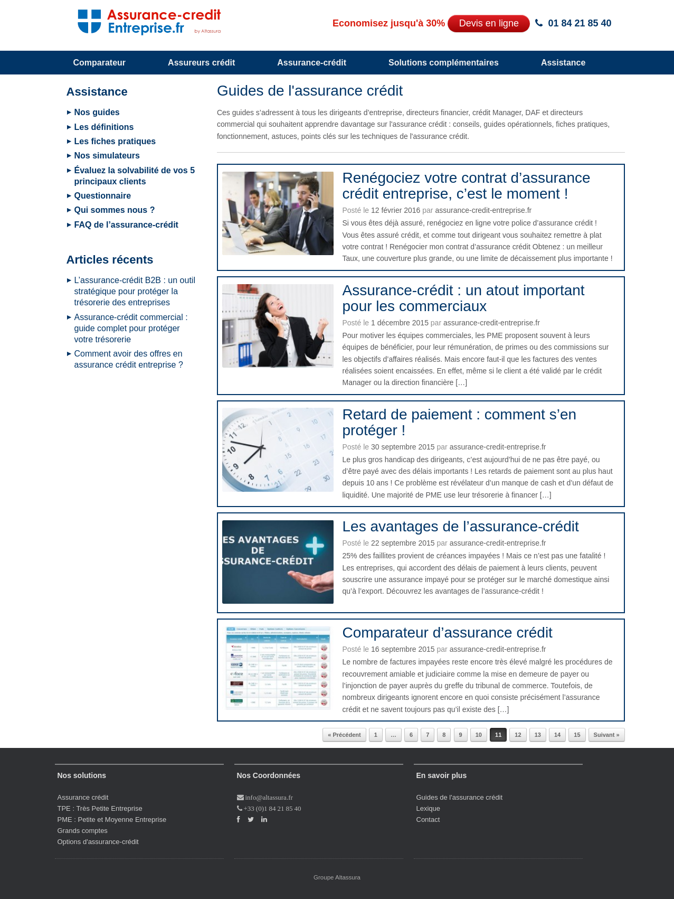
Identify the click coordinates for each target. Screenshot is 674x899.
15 (577, 735)
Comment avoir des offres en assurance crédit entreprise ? (128, 359)
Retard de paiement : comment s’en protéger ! (459, 422)
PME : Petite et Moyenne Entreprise (112, 819)
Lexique (428, 808)
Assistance (563, 62)
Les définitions (104, 127)
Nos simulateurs (107, 155)
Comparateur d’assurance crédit (447, 632)
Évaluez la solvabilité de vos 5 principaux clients (134, 176)
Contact (428, 819)
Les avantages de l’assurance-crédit (460, 526)
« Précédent (344, 735)
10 (479, 735)
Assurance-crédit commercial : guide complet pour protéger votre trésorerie (131, 328)
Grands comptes (83, 831)
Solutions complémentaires (443, 62)
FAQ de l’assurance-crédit (126, 224)
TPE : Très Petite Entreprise (100, 808)
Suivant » (607, 735)
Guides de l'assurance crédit (459, 797)
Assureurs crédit (201, 62)
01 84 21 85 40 (579, 23)
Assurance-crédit (311, 62)
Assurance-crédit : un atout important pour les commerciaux (463, 298)
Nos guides (97, 112)
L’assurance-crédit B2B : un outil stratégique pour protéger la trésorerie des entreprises (134, 291)
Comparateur (99, 62)
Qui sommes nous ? (114, 209)
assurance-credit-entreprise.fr (483, 210)
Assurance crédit (83, 797)
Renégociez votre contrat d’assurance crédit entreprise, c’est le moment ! (466, 186)
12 (518, 735)
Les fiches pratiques (115, 141)
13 (538, 735)
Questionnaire (102, 195)
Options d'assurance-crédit (98, 842)
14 (557, 735)
